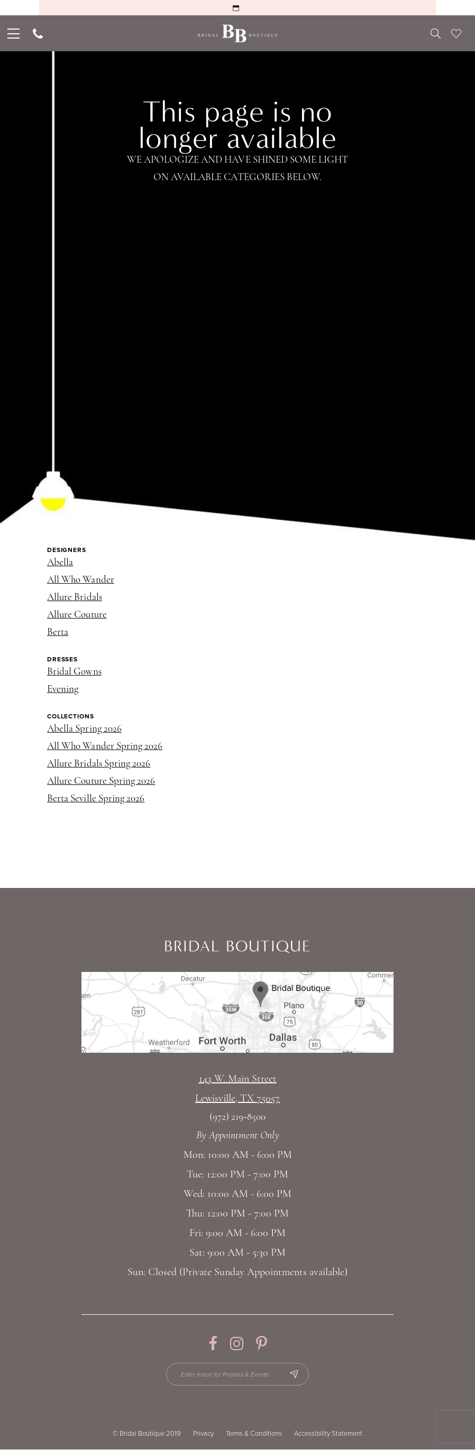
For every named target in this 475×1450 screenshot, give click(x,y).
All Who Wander (80, 580)
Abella (60, 563)
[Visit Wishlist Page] (456, 33)
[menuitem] (12, 33)
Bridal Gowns (74, 672)
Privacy (203, 1434)
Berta (57, 633)
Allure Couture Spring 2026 (101, 782)
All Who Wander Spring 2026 (104, 747)
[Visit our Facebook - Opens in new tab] (212, 1343)
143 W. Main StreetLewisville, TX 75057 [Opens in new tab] (237, 1089)
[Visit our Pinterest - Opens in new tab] (261, 1343)
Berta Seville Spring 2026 (95, 799)
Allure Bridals (74, 598)
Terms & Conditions (254, 1434)
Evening (62, 690)
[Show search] (435, 33)
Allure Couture (77, 615)
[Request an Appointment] (237, 7)
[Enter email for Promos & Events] (237, 1374)
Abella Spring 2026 (84, 729)
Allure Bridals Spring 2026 (98, 764)
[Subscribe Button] (294, 1374)
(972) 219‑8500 (237, 1117)
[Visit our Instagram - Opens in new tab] (236, 1343)
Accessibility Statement (328, 1434)
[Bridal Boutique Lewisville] (238, 33)
